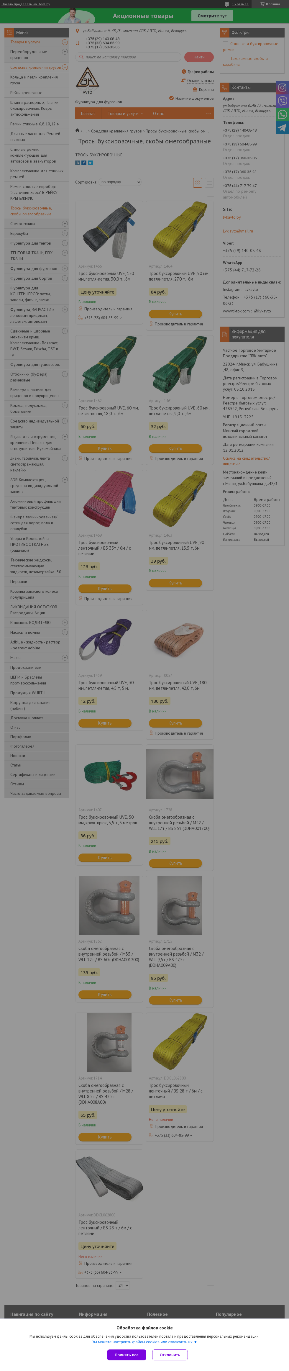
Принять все (127, 1355)
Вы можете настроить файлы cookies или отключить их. (142, 1342)
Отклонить (170, 1355)
